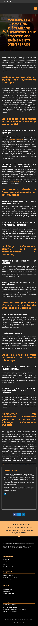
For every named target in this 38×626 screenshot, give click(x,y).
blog (27, 619)
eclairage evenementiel (16, 139)
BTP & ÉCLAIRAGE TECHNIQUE (10, 596)
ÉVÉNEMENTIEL (7, 591)
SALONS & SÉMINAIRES (8, 593)
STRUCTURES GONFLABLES (9, 579)
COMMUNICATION (7, 589)
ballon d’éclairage (14, 181)
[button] (35, 8)
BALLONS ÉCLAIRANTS (8, 575)
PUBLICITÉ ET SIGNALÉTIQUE (10, 577)
